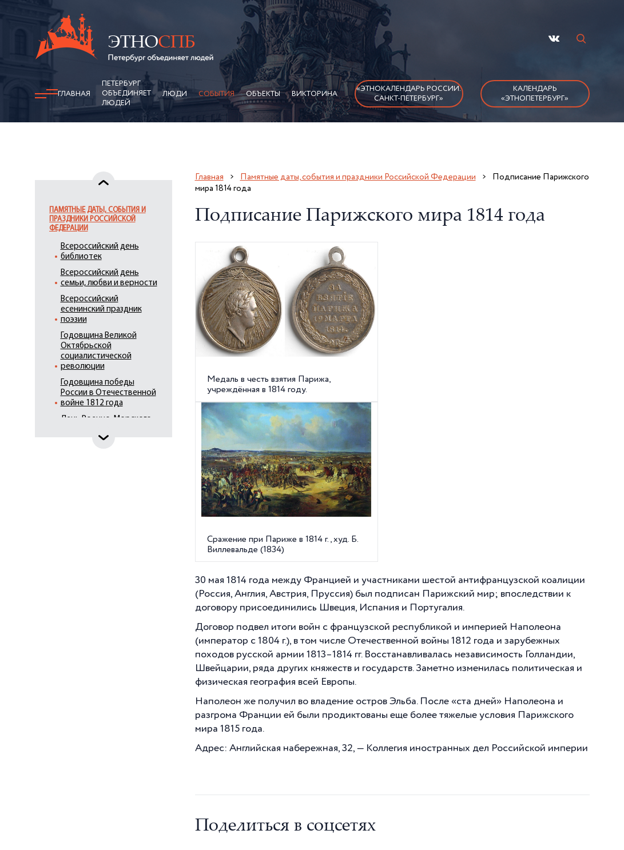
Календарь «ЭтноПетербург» (535, 93)
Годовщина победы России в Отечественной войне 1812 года (108, 393)
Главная (74, 94)
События (216, 94)
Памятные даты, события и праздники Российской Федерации (97, 219)
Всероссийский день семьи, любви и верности (109, 278)
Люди (174, 94)
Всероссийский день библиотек (100, 251)
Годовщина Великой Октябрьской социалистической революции (99, 351)
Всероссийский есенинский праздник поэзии (101, 309)
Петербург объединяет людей (126, 93)
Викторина (314, 94)
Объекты (263, 94)
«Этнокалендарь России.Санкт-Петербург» (408, 93)
